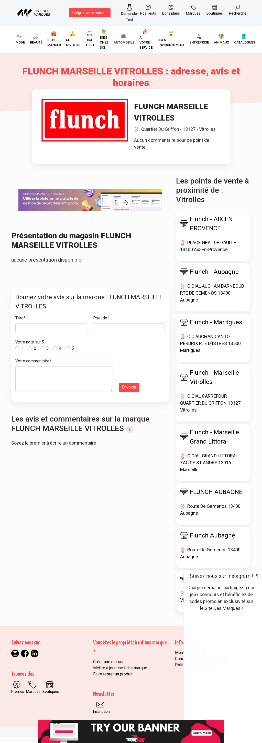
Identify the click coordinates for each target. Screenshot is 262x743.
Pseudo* (101, 323)
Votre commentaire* (33, 366)
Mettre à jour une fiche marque (120, 673)
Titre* (20, 323)
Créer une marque (109, 667)
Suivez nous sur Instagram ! (221, 576)
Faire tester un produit (113, 679)
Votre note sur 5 (29, 348)
